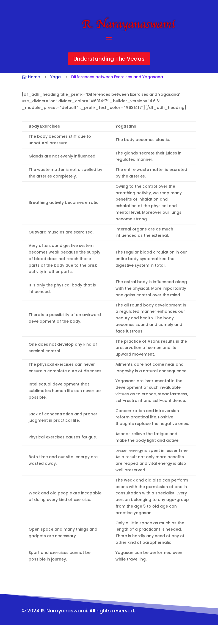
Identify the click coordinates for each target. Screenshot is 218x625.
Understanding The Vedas (109, 59)
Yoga (55, 77)
